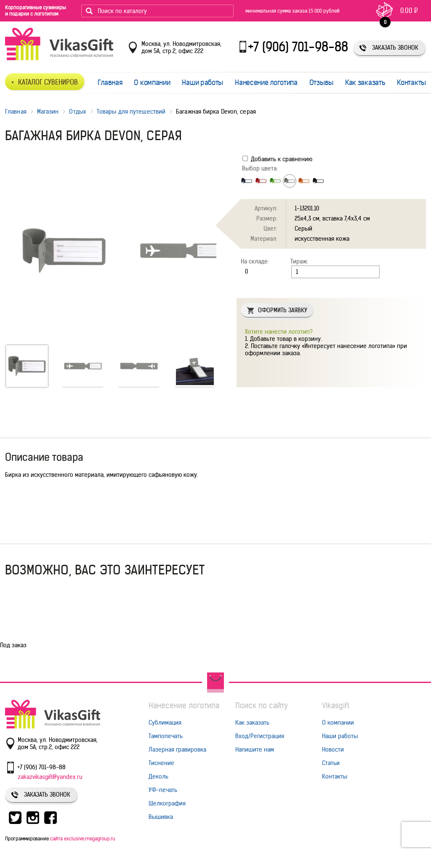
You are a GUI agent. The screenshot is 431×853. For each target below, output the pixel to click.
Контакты (411, 82)
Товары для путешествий (131, 111)
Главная (110, 82)
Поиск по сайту (261, 705)
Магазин (48, 111)
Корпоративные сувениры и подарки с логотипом (35, 10)
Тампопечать (166, 736)
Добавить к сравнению (277, 159)
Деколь (158, 776)
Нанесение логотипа (266, 82)
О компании (152, 82)
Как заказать (365, 82)
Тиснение (161, 763)
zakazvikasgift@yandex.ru (50, 777)
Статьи (331, 763)
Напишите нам (254, 749)
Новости (333, 749)
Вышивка (161, 817)
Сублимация (165, 722)
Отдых (77, 111)
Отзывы (321, 82)
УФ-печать (163, 790)
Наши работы (202, 82)
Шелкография (167, 803)
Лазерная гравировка (177, 749)
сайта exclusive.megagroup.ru (82, 838)
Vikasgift (335, 705)
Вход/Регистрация (259, 736)
